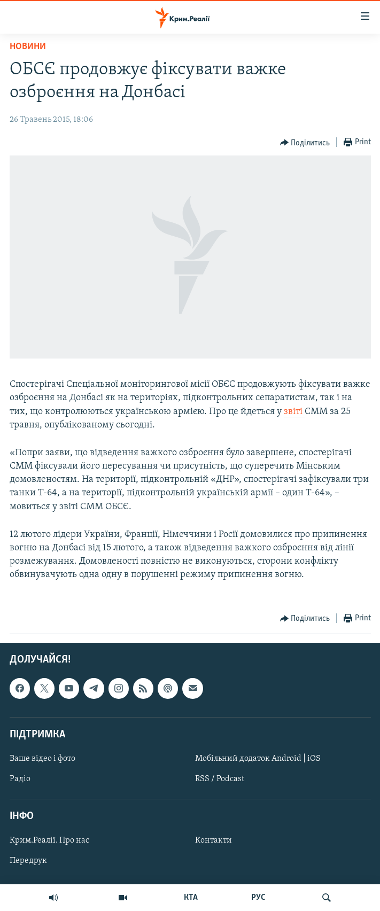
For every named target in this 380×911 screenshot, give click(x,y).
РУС (258, 897)
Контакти (213, 840)
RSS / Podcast (219, 779)
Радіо (20, 779)
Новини (28, 47)
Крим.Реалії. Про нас (49, 840)
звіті (294, 412)
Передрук (28, 861)
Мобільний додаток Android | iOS (258, 758)
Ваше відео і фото (42, 758)
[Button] (305, 143)
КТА (191, 897)
